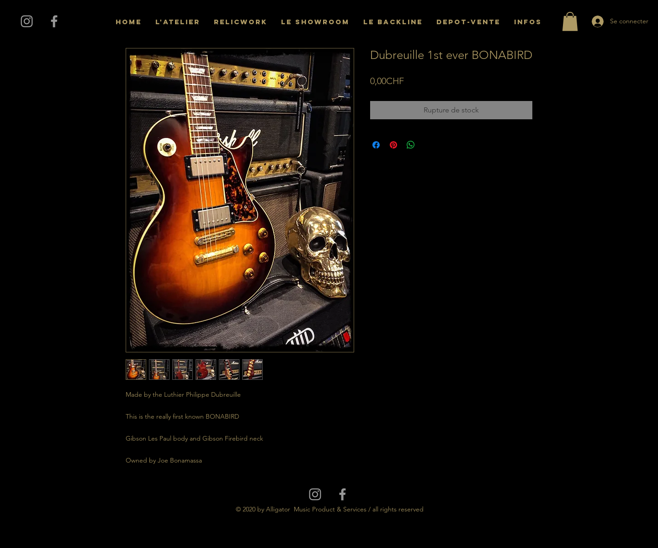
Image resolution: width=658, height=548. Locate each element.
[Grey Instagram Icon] (27, 21)
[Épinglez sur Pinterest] (393, 144)
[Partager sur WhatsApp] (410, 144)
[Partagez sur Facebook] (376, 144)
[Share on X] (428, 144)
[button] (570, 21)
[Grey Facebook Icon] (54, 21)
